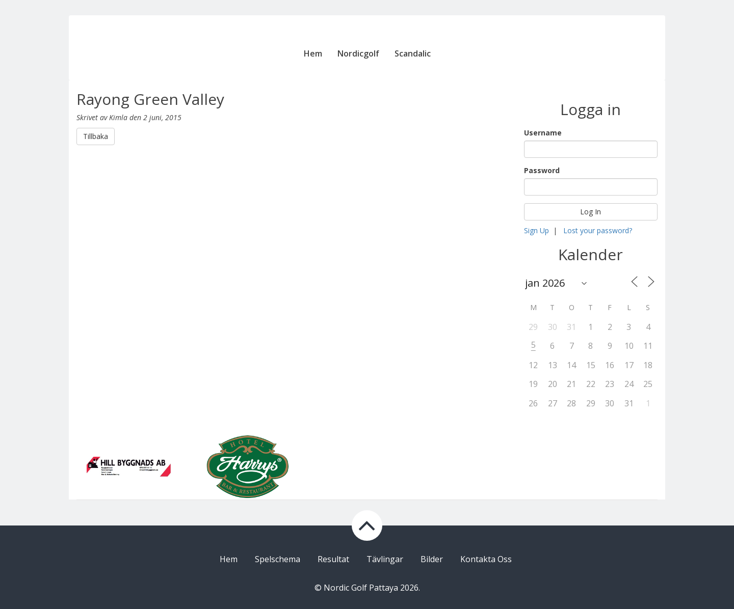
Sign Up (536, 230)
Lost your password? (597, 230)
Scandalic (413, 53)
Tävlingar (384, 559)
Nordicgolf (358, 53)
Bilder (432, 559)
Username (543, 132)
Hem (313, 53)
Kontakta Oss (486, 559)
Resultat (333, 559)
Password (542, 170)
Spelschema (277, 559)
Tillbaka (95, 136)
